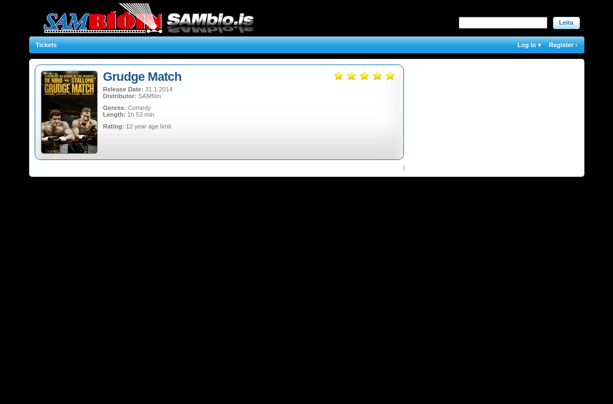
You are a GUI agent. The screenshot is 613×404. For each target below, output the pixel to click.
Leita (566, 22)
